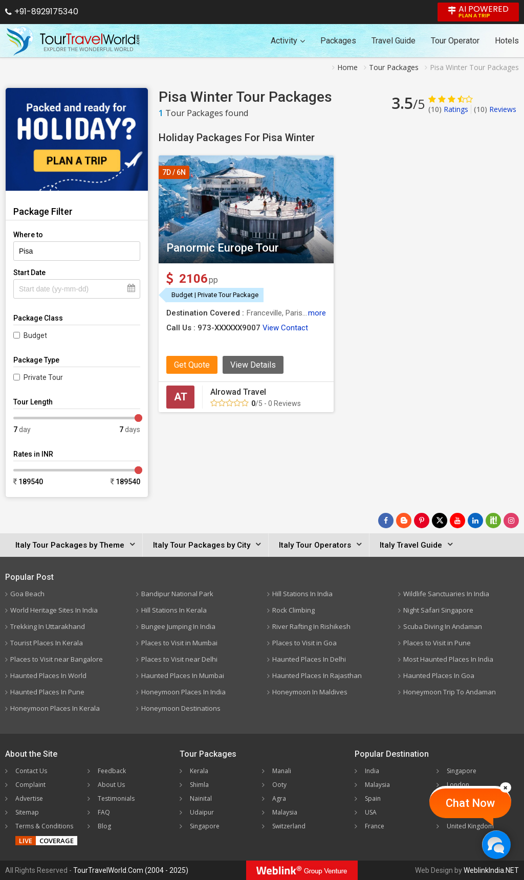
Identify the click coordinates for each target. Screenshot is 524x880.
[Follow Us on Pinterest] (421, 520)
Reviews (495, 109)
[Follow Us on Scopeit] (493, 520)
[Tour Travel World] (73, 41)
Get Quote (192, 365)
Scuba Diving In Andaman (442, 626)
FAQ (104, 812)
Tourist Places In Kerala (46, 642)
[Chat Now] (496, 844)
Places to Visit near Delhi (179, 659)
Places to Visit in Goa (304, 642)
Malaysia (284, 812)
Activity (288, 41)
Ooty (279, 784)
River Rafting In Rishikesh (311, 626)
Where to (28, 235)
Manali (281, 770)
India (372, 770)
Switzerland (288, 826)
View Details (253, 365)
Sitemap (27, 812)
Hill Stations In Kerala (174, 610)
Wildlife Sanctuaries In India (446, 593)
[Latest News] (403, 520)
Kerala (199, 770)
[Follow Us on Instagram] (511, 520)
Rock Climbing (293, 610)
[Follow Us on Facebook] (386, 520)
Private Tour (43, 377)
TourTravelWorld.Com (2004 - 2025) (130, 870)
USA (371, 812)
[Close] (505, 787)
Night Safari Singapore (438, 610)
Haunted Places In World (48, 675)
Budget (35, 335)
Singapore (205, 826)
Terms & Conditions (44, 826)
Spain (373, 798)
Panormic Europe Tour (222, 247)
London (458, 784)
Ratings (448, 109)
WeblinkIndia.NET (491, 870)
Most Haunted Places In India (448, 659)
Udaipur (202, 812)
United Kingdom (470, 826)
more (317, 313)
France (374, 826)
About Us (111, 784)
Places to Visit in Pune (437, 642)
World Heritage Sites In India (54, 610)
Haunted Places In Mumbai (182, 675)
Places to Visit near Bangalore (56, 659)
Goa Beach (27, 593)
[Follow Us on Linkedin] (475, 520)
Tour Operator (455, 41)
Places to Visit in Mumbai (179, 642)
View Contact (285, 327)
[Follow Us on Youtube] (457, 520)
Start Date (29, 272)
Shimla (199, 784)
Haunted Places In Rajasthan (317, 675)
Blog (104, 826)
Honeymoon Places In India (183, 691)
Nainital (201, 798)
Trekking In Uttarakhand (47, 626)
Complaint (30, 784)
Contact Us (31, 770)
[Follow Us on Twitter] (439, 520)
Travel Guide (394, 41)
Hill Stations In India (302, 593)
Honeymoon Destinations (181, 708)
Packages (338, 41)
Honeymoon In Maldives (309, 691)
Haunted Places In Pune (47, 691)
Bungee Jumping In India (178, 626)
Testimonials (116, 798)
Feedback (112, 770)
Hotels (507, 41)
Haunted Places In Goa (438, 675)
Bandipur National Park (177, 593)
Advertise (29, 798)
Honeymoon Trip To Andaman (449, 691)
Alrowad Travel (238, 392)
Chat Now (470, 803)
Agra (279, 798)
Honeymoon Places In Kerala (55, 708)
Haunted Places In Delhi (309, 659)
